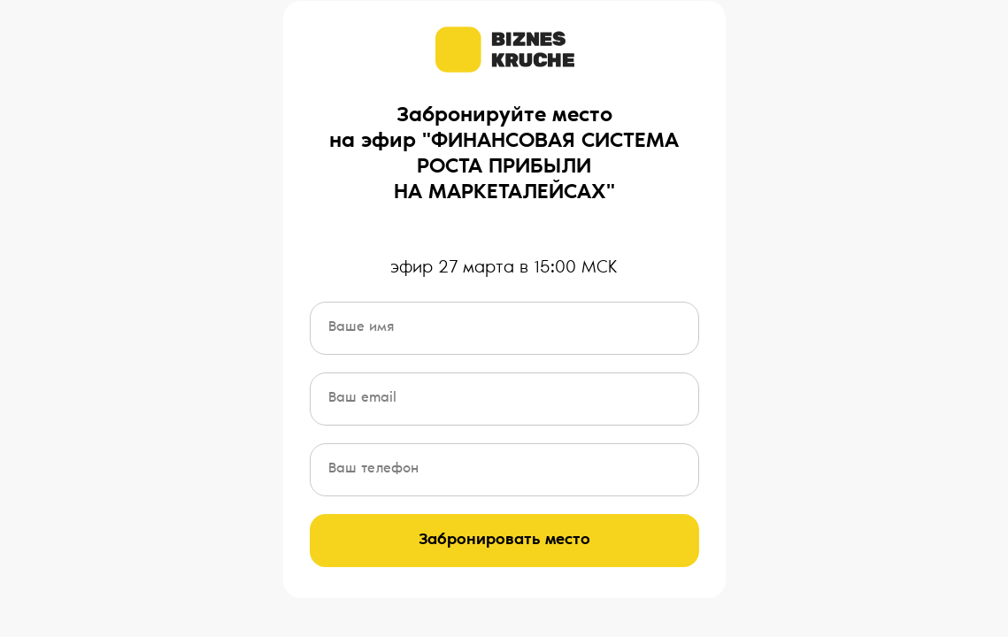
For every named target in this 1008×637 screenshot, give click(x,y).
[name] (504, 328)
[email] (504, 399)
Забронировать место (504, 541)
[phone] (504, 469)
